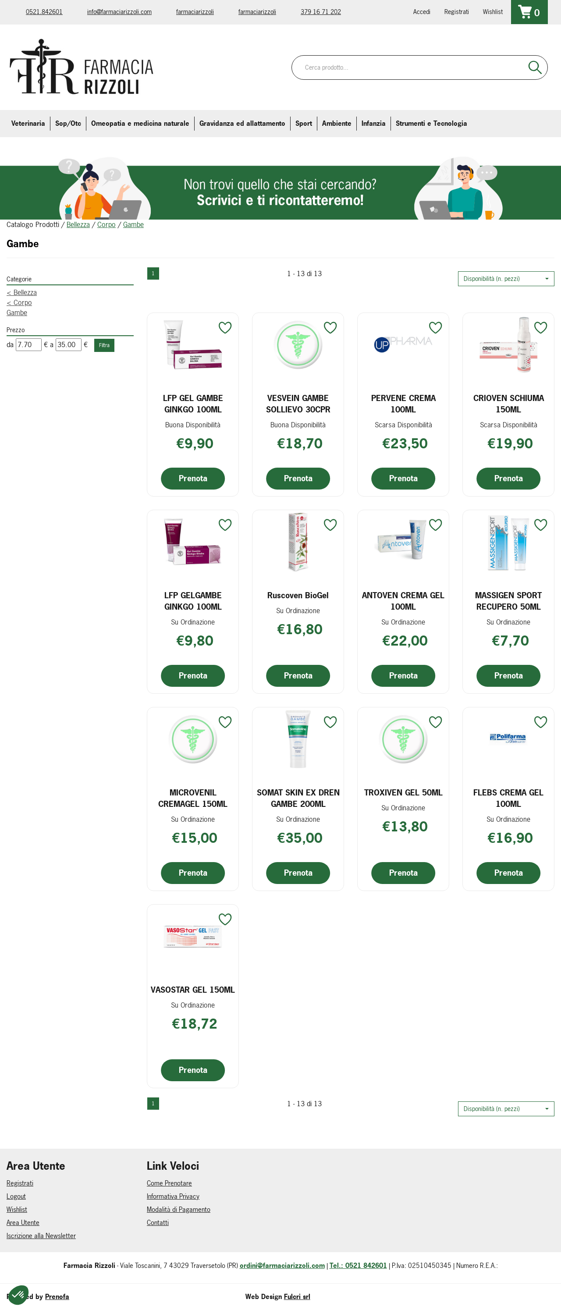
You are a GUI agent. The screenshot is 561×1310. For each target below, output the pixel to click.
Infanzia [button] (374, 123)
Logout (16, 1196)
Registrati (456, 11)
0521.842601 (44, 11)
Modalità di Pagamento (178, 1209)
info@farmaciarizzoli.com (119, 11)
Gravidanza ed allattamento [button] (242, 123)
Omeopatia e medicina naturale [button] (140, 123)
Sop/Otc (68, 123)
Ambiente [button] (337, 123)
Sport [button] (303, 123)
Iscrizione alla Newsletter (41, 1235)
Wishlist (493, 11)
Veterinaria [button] (28, 123)
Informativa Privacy (173, 1196)
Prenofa (57, 1296)
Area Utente (23, 1222)
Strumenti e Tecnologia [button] (431, 123)
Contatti (158, 1222)
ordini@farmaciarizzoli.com (282, 1265)
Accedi (421, 11)
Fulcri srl (297, 1296)
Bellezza (78, 224)
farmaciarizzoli (195, 11)
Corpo (106, 224)
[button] (506, 278)
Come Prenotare (169, 1183)
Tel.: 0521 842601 (358, 1265)
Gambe (17, 312)
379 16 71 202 (321, 11)
